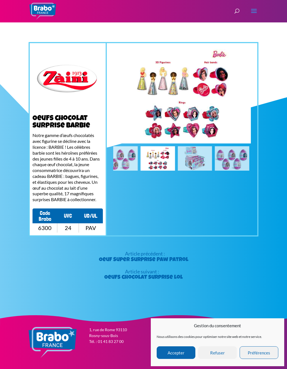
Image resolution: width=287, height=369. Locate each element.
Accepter (176, 352)
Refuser (217, 352)
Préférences (259, 352)
